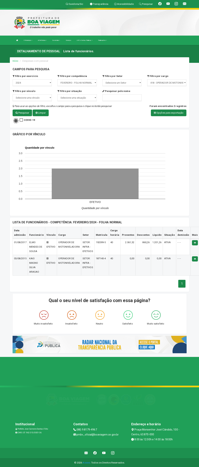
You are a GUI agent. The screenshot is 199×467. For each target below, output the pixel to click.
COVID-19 (29, 119)
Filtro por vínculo (24, 91)
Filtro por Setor (112, 76)
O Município (28, 40)
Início (16, 60)
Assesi (86, 462)
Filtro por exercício (25, 76)
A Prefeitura (42, 40)
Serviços (68, 40)
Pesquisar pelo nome (116, 91)
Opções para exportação (168, 112)
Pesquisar (22, 112)
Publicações (102, 40)
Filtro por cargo (157, 76)
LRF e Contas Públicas (84, 40)
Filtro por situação (69, 91)
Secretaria (56, 40)
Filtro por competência (72, 76)
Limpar (41, 112)
